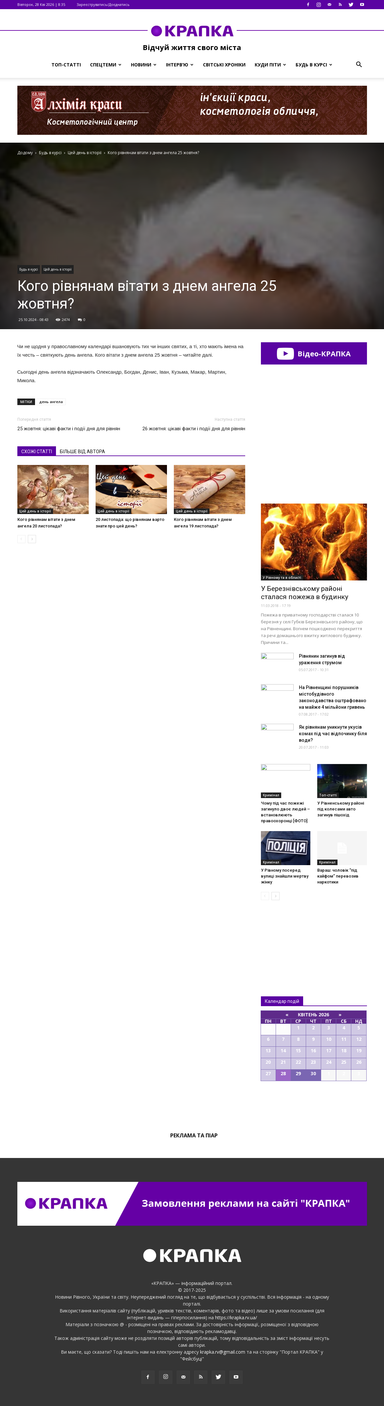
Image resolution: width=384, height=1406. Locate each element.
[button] (359, 65)
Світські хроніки (224, 65)
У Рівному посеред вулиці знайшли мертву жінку (284, 876)
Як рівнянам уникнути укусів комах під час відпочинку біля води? (333, 733)
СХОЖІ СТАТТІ (36, 451)
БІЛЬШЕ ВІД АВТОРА (82, 451)
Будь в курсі (314, 65)
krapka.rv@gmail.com (222, 1352)
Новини (143, 65)
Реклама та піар (194, 1135)
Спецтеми (105, 65)
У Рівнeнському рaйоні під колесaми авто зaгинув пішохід (340, 809)
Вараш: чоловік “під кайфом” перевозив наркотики (337, 876)
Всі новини (282, 937)
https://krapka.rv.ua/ (236, 1317)
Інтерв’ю (179, 65)
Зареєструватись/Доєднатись (103, 4)
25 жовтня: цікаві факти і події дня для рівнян (68, 429)
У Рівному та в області (282, 577)
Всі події (313, 1103)
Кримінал (271, 795)
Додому (25, 152)
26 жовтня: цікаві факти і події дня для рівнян (193, 429)
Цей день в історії (58, 269)
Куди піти (270, 65)
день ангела (51, 401)
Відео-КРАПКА (314, 353)
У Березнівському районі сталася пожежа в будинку (304, 593)
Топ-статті (66, 65)
